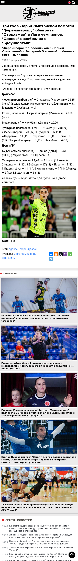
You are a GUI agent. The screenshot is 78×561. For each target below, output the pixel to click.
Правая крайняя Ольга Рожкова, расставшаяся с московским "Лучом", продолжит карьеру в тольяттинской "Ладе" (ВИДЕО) (39, 542)
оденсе (13, 249)
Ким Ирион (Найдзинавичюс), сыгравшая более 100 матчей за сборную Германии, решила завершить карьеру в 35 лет (39, 555)
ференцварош (29, 249)
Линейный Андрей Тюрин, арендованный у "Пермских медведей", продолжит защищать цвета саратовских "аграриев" (41, 536)
